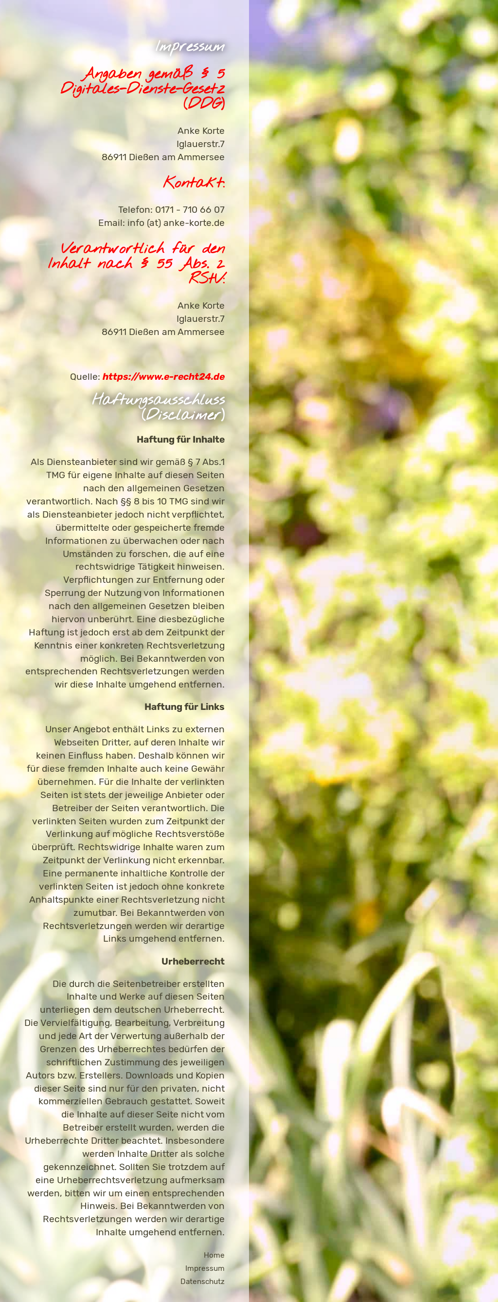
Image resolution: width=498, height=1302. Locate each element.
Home (214, 1255)
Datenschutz (202, 1281)
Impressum (205, 1268)
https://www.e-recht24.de (164, 376)
